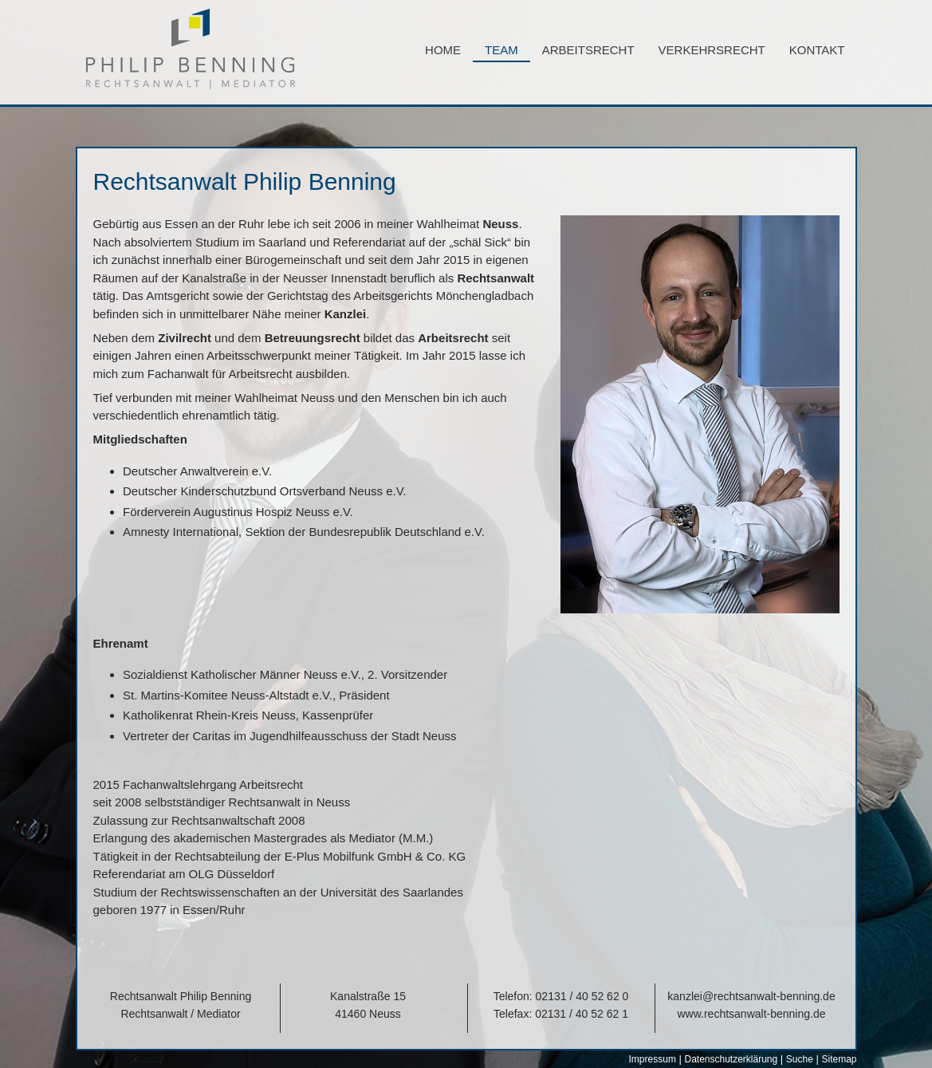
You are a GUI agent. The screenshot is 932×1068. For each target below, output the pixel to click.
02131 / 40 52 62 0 (582, 996)
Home (443, 50)
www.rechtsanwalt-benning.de (752, 1013)
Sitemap (838, 1059)
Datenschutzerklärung (730, 1059)
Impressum (652, 1059)
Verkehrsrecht (712, 50)
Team (501, 50)
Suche (799, 1059)
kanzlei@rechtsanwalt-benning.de (751, 996)
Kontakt (817, 50)
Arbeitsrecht (588, 50)
